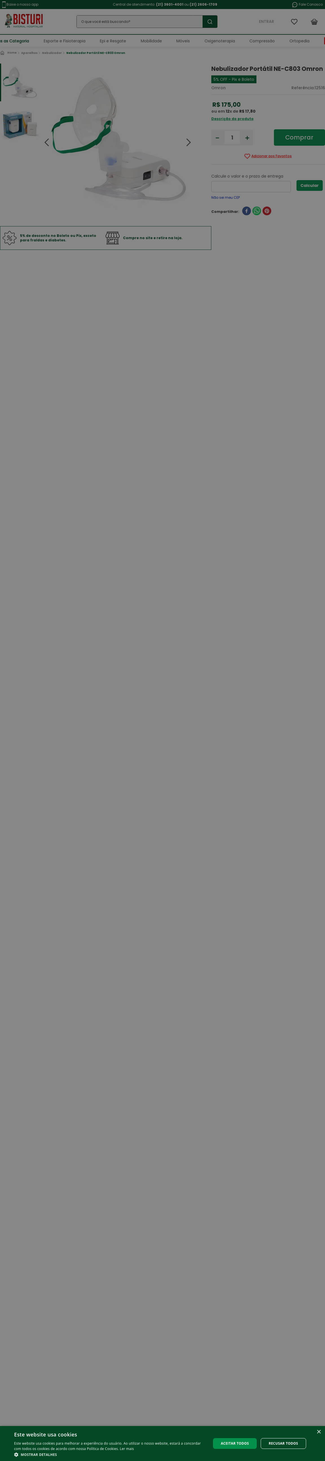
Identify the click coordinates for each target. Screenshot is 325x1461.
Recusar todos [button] (283, 1443)
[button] (109, 1454)
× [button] (319, 1432)
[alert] (162, 730)
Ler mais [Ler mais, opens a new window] (127, 1448)
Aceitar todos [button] (235, 1443)
